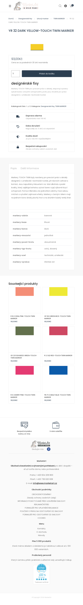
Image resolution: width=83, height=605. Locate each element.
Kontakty (41, 528)
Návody (41, 535)
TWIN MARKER (59, 18)
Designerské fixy (25, 18)
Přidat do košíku (46, 73)
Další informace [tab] (30, 168)
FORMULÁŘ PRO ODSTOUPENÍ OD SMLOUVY (41, 514)
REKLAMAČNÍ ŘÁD (41, 504)
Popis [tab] (14, 168)
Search (60, 6)
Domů (11, 18)
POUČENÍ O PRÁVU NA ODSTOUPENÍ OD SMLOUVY (41, 511)
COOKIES (42, 518)
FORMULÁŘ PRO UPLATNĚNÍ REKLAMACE (41, 508)
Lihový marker (43, 18)
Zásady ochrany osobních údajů (41, 497)
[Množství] (15, 73)
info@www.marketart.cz (45, 483)
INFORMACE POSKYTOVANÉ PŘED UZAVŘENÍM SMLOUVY (41, 501)
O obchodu (41, 532)
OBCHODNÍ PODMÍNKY (41, 494)
